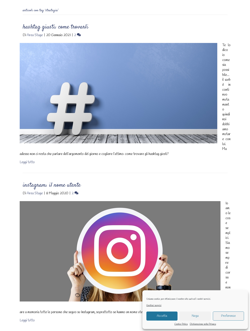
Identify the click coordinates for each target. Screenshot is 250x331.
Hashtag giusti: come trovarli (55, 27)
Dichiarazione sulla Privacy (203, 324)
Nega (195, 316)
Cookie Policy (181, 324)
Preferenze (228, 316)
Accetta (162, 316)
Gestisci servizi (153, 305)
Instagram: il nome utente (52, 185)
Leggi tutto (27, 162)
